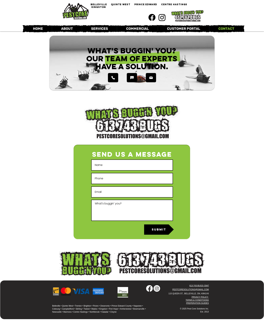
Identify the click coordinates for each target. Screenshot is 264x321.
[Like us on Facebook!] (149, 288)
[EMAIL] (151, 77)
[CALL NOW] (113, 77)
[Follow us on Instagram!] (162, 17)
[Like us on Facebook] (152, 17)
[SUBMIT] (159, 229)
